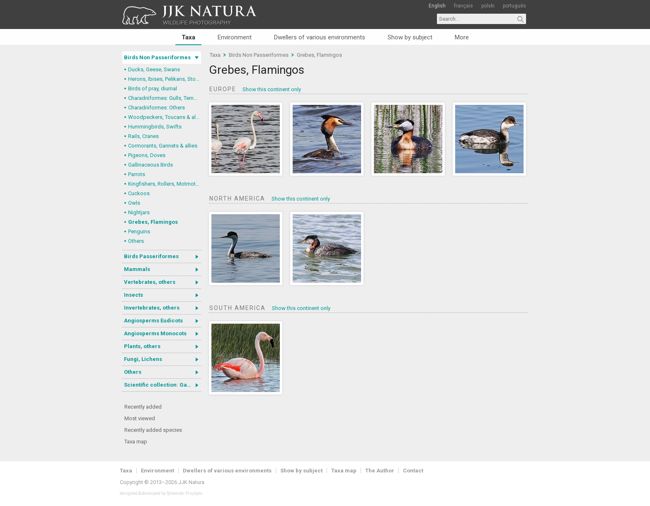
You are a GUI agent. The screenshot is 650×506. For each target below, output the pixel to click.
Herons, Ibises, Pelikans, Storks (164, 79)
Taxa (188, 37)
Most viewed (139, 418)
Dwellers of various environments (319, 37)
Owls (134, 203)
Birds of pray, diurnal (152, 88)
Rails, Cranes (143, 136)
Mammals (137, 269)
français (463, 6)
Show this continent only (272, 89)
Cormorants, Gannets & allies (162, 146)
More (462, 37)
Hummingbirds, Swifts (155, 126)
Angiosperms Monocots (155, 333)
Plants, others (142, 346)
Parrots (136, 174)
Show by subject (410, 37)
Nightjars (139, 212)
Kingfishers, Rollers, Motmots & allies (164, 184)
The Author (379, 470)
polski (488, 6)
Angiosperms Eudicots (153, 320)
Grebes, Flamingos (153, 222)
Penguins (139, 231)
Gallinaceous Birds (150, 165)
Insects (133, 295)
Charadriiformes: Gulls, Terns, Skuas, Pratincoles (164, 98)
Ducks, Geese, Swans (154, 69)
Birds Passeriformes (151, 256)
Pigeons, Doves (146, 155)
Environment (235, 37)
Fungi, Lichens (143, 359)
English (437, 6)
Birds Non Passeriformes (157, 57)
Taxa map (135, 441)
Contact (413, 470)
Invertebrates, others (151, 308)
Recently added (143, 407)
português (514, 6)
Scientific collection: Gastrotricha (162, 385)
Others (136, 241)
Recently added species (153, 430)
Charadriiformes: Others (156, 107)
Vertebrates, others (149, 282)
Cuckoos (139, 193)
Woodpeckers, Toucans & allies (164, 117)
